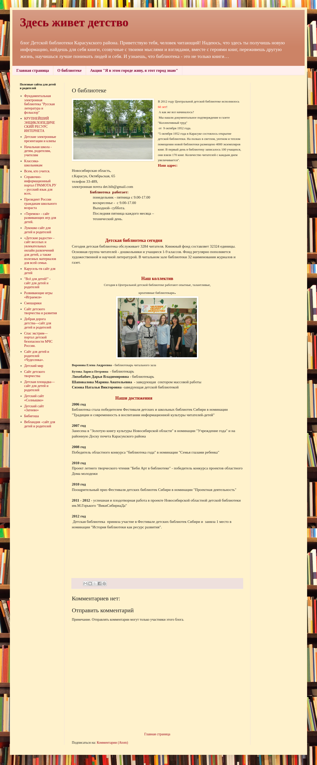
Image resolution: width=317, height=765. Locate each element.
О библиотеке (69, 70)
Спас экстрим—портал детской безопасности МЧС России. (38, 340)
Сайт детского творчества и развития (40, 311)
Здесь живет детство (74, 22)
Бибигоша (31, 416)
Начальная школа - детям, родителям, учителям (38, 151)
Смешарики (33, 303)
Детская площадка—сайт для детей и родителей (39, 386)
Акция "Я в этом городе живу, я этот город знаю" (134, 70)
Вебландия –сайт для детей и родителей (39, 424)
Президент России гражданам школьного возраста (40, 204)
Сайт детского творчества (34, 374)
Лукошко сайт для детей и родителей (37, 230)
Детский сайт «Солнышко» (34, 398)
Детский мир (33, 366)
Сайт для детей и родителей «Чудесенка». (36, 356)
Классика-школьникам (33, 163)
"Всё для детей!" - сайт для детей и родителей (37, 283)
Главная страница (32, 70)
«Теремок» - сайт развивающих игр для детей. (40, 218)
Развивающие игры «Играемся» (38, 295)
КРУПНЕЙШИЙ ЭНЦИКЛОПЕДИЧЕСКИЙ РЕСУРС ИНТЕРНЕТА (39, 125)
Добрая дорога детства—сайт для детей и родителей (37, 323)
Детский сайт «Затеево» (34, 408)
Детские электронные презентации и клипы (40, 139)
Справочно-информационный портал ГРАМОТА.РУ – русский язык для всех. (40, 185)
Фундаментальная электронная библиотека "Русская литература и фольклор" (39, 104)
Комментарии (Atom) (112, 742)
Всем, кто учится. (37, 171)
